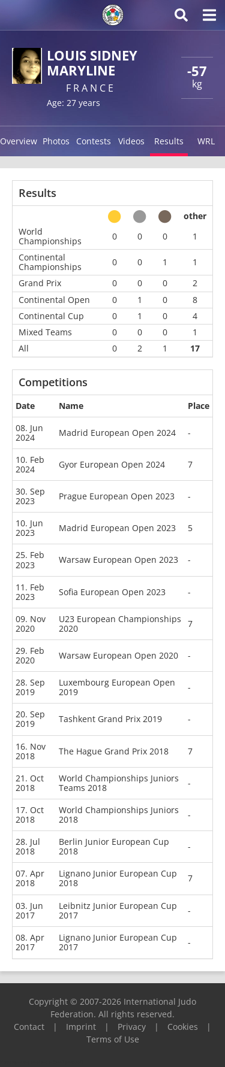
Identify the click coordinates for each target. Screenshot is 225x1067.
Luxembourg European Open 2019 (117, 687)
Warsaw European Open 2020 (118, 655)
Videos (131, 141)
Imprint (81, 1026)
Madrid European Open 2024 (117, 432)
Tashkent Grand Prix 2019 (110, 719)
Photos (56, 141)
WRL (206, 141)
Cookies (182, 1026)
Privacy (132, 1026)
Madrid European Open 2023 (117, 528)
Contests (93, 141)
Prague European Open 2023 (117, 496)
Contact (29, 1026)
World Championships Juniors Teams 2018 (119, 782)
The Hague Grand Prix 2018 (114, 751)
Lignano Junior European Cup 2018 (118, 878)
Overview (18, 141)
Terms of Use (112, 1039)
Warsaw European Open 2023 (118, 559)
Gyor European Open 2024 (112, 464)
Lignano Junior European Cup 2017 (118, 942)
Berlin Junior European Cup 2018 (114, 846)
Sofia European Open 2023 (112, 592)
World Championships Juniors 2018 (119, 814)
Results (169, 141)
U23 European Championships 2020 (120, 623)
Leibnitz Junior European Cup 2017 (118, 910)
